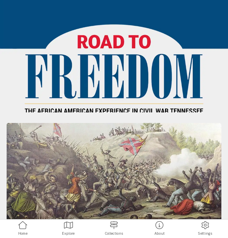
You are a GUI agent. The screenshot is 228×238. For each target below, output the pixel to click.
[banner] (114, 56)
